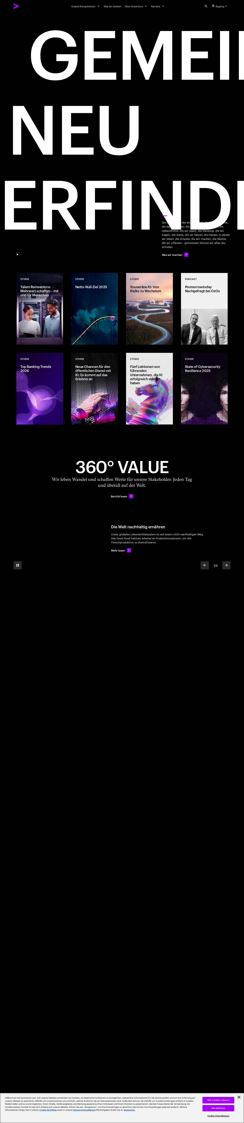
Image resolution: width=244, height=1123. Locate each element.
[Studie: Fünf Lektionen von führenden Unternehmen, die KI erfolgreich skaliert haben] (149, 388)
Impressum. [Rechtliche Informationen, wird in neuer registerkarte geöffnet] (129, 1110)
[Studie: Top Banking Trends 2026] (39, 388)
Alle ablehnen (218, 1108)
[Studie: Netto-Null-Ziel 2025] (94, 309)
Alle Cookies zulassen (218, 1100)
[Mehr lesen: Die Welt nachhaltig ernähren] (121, 550)
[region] (122, 1108)
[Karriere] (158, 6)
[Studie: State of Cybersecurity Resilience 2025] (204, 388)
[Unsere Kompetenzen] (85, 6)
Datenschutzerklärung (84, 1110)
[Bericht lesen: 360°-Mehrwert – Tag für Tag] (122, 496)
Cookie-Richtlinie (48, 1110)
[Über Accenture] (136, 6)
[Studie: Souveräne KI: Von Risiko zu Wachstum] (149, 309)
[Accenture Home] (24, 6)
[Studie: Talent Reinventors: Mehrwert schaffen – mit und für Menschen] (39, 309)
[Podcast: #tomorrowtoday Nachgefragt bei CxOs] (204, 309)
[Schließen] (239, 1097)
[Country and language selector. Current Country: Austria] (220, 6)
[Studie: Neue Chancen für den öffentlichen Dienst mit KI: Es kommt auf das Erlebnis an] (94, 388)
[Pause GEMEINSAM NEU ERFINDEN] (18, 255)
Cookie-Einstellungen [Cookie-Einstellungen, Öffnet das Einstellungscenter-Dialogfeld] (218, 1116)
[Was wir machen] (175, 255)
